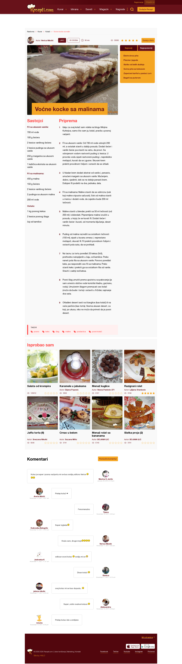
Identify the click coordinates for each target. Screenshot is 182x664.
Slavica (105, 576)
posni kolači (97, 331)
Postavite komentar (108, 459)
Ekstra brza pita (131, 56)
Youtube (127, 652)
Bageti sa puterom (132, 78)
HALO (42, 656)
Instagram (139, 652)
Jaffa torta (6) (42, 420)
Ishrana (74, 9)
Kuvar (60, 9)
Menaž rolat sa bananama (107, 420)
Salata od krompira (42, 372)
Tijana (106, 512)
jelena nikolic (39, 592)
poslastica (81, 331)
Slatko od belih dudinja (134, 64)
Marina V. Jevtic (106, 479)
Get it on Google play (148, 646)
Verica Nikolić (47, 40)
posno (36, 331)
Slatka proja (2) (139, 420)
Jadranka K (39, 560)
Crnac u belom (75, 420)
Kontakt (78, 652)
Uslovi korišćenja (60, 652)
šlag (57, 331)
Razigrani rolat (139, 372)
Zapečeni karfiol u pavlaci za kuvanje (137, 73)
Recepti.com (40, 8)
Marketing (70, 652)
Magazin (104, 9)
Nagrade (120, 9)
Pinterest (151, 652)
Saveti (89, 9)
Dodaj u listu (148, 40)
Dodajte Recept (146, 9)
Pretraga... (131, 9)
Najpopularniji (146, 48)
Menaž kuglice (107, 372)
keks (47, 331)
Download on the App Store (133, 646)
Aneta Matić (39, 497)
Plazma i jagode (131, 60)
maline (68, 331)
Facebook (104, 652)
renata (39, 623)
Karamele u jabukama (75, 372)
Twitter (116, 652)
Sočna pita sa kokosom (134, 69)
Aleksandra (106, 607)
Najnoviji (128, 48)
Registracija (139, 2)
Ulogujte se (150, 2)
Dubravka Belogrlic (39, 528)
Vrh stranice (147, 638)
